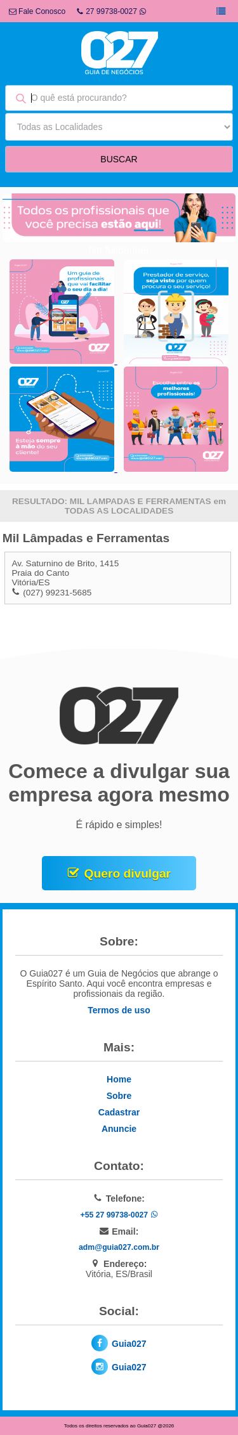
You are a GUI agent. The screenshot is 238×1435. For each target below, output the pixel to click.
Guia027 (129, 1344)
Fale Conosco (37, 11)
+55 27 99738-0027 (118, 1215)
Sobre (119, 1096)
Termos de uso (119, 1010)
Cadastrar (119, 1112)
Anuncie (119, 1129)
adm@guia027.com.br (119, 1247)
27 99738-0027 (111, 11)
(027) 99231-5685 (57, 592)
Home (119, 1079)
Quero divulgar (127, 873)
